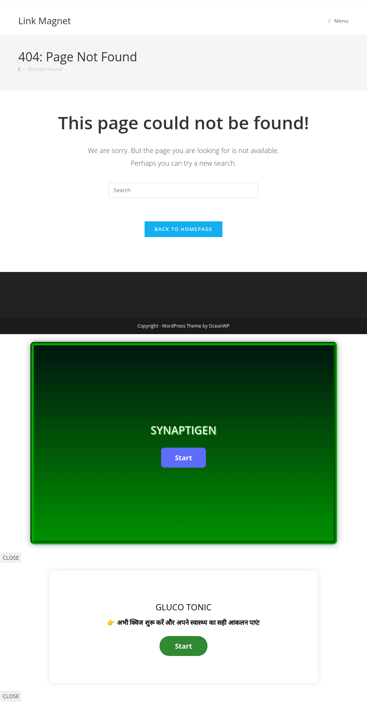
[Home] (19, 69)
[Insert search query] (183, 190)
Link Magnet (44, 20)
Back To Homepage (183, 229)
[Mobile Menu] (338, 20)
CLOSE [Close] (11, 557)
